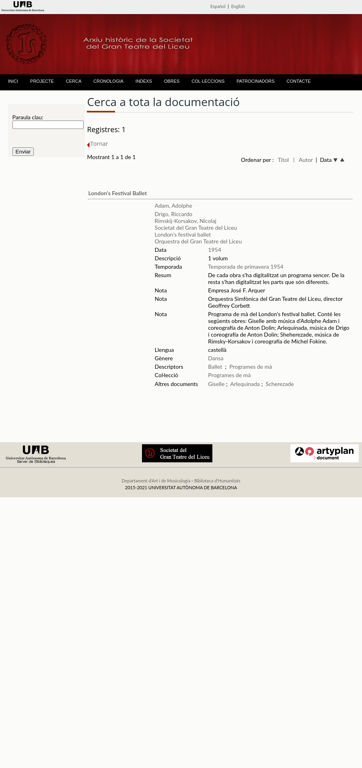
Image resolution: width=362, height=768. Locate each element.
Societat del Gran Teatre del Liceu (196, 227)
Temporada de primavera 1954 (245, 266)
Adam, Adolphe (173, 205)
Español (218, 6)
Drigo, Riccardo (174, 213)
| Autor (303, 159)
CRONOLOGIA (108, 81)
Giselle (216, 383)
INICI (13, 81)
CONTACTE (299, 81)
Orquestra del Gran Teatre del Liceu (198, 241)
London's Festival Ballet (117, 193)
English (238, 6)
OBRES (172, 81)
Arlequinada (245, 383)
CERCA (74, 81)
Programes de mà (250, 366)
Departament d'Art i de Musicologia (155, 480)
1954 (214, 249)
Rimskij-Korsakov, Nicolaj (185, 220)
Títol (283, 159)
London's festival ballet (183, 234)
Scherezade (280, 383)
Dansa (215, 358)
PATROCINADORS (255, 81)
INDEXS (144, 81)
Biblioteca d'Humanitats (217, 480)
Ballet (215, 366)
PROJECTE (42, 81)
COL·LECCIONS (207, 81)
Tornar (97, 143)
